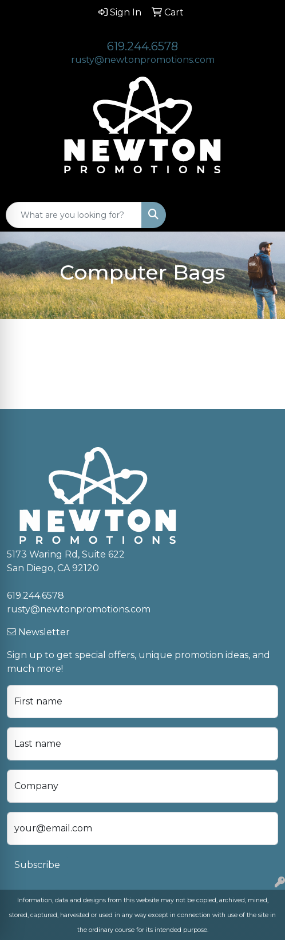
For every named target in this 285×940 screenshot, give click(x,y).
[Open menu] (262, 215)
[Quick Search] (74, 215)
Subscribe (37, 864)
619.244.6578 (142, 46)
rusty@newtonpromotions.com (143, 59)
